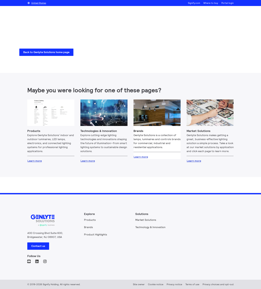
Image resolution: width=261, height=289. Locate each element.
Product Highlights (95, 234)
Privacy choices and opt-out (218, 284)
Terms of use (192, 284)
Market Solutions (145, 220)
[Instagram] (45, 262)
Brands (88, 227)
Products (90, 220)
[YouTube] (29, 262)
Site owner (139, 284)
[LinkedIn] (37, 262)
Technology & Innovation (150, 227)
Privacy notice (174, 284)
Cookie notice (155, 284)
